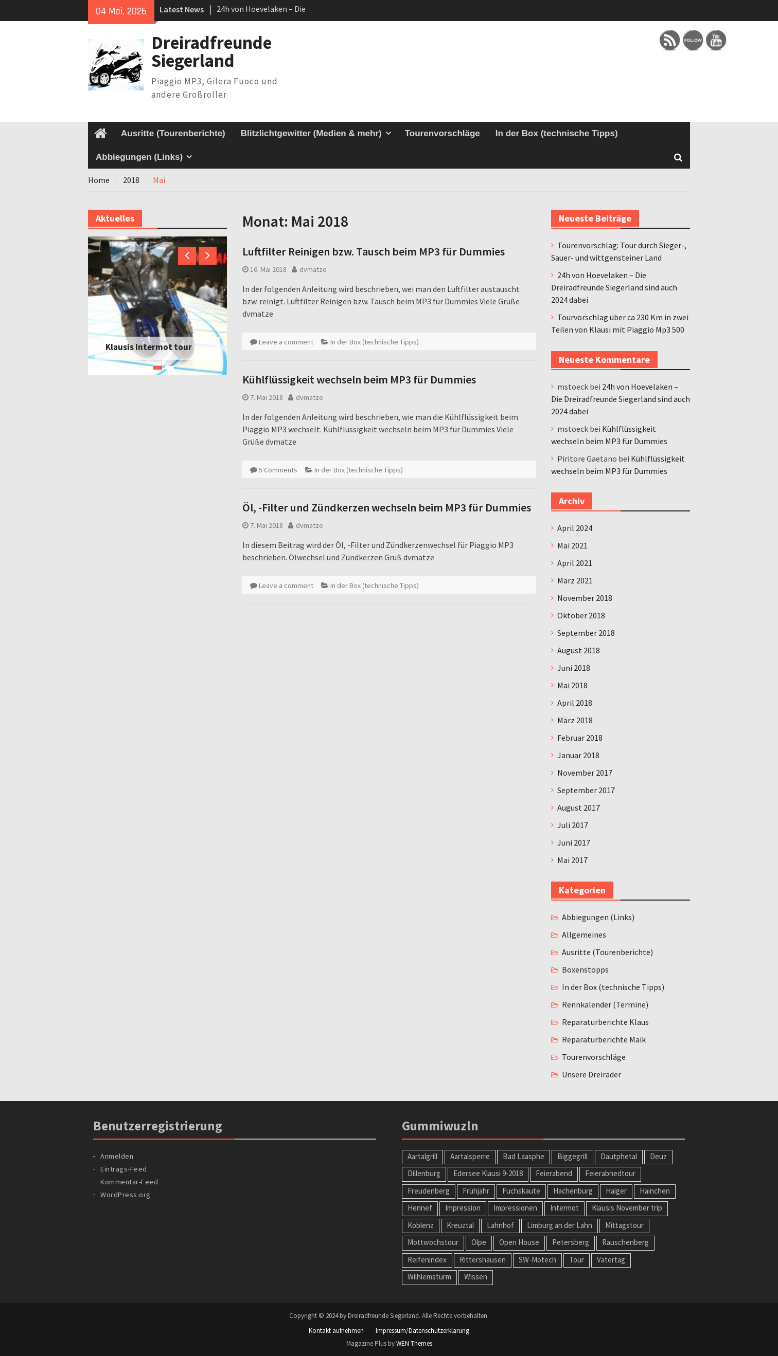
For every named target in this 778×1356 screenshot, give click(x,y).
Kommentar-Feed (129, 1181)
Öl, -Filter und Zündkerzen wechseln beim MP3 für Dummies (386, 507)
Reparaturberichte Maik (604, 1039)
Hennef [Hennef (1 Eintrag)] (420, 1208)
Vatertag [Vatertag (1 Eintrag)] (611, 1260)
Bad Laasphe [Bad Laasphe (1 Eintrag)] (523, 1156)
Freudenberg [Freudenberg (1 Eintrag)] (429, 1191)
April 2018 (574, 703)
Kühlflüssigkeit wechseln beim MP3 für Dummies (359, 379)
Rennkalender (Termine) (605, 1004)
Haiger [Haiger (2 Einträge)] (616, 1191)
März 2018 (575, 720)
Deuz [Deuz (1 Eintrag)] (658, 1156)
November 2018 (584, 598)
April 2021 (574, 563)
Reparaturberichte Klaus (605, 1022)
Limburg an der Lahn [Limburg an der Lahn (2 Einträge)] (559, 1225)
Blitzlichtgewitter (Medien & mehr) (311, 133)
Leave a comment (286, 341)
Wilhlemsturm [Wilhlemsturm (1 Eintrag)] (429, 1276)
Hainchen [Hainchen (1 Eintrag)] (655, 1191)
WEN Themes (414, 1343)
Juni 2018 (573, 668)
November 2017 (584, 772)
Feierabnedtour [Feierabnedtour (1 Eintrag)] (610, 1173)
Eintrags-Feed (123, 1169)
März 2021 (575, 580)
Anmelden (116, 1156)
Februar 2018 (580, 737)
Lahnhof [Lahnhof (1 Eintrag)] (500, 1225)
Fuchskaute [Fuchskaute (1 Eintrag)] (521, 1191)
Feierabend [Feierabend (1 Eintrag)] (554, 1173)
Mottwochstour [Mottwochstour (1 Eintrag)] (433, 1242)
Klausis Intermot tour (148, 347)
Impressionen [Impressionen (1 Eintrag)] (515, 1208)
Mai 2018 (572, 685)
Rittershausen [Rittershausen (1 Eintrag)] (482, 1260)
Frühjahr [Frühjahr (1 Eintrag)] (476, 1191)
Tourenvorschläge (442, 133)
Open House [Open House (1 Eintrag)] (519, 1242)
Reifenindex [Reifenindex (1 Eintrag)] (427, 1260)
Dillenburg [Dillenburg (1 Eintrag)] (424, 1173)
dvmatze (313, 269)
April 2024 (574, 528)
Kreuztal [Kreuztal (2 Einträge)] (460, 1225)
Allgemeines (584, 934)
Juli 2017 (572, 825)
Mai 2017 (572, 860)
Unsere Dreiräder (591, 1074)
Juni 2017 (573, 842)
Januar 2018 (578, 755)
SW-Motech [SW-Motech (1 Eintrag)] (537, 1260)
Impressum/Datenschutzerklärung (422, 1330)
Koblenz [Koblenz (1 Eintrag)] (421, 1225)
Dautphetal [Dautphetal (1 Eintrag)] (618, 1156)
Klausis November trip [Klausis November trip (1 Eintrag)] (627, 1208)
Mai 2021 (572, 545)
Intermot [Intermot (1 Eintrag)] (564, 1208)
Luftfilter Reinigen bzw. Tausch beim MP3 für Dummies (373, 251)
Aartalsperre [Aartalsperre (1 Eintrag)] (470, 1156)
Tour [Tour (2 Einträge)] (576, 1260)
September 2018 (586, 633)
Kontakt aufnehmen (336, 1330)
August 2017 (578, 807)
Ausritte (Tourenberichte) (173, 133)
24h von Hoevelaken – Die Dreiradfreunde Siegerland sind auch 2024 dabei (614, 287)
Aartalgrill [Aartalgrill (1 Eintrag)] (422, 1156)
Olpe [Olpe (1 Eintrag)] (478, 1242)
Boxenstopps (585, 969)
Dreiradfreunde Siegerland (211, 51)
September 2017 (586, 790)
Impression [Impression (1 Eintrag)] (463, 1208)
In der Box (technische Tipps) (557, 133)
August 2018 (578, 650)
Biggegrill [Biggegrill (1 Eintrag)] (572, 1156)
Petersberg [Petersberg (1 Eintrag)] (570, 1242)
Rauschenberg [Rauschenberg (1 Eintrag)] (625, 1242)
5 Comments (278, 469)
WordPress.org (125, 1194)
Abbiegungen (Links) (139, 157)
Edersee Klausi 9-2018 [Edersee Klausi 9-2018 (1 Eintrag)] (488, 1173)
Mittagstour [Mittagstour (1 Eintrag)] (624, 1225)
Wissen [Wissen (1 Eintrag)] (475, 1276)
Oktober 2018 (581, 615)
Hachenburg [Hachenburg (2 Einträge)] (573, 1191)
